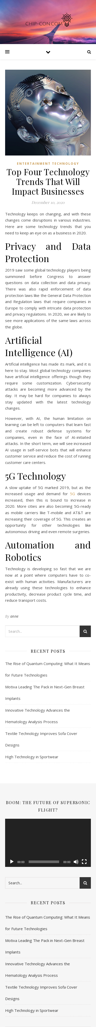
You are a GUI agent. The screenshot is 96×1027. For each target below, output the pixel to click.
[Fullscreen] (84, 861)
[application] (48, 843)
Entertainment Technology (48, 163)
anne (14, 616)
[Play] (11, 861)
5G (72, 493)
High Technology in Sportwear (31, 756)
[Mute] (76, 861)
